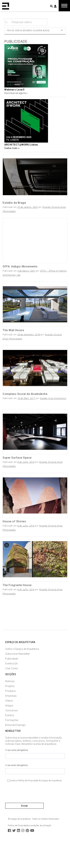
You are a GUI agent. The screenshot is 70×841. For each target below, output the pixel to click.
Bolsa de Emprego (15, 725)
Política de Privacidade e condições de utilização (29, 825)
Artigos (9, 705)
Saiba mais (11, 148)
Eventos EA (11, 663)
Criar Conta (11, 668)
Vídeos (9, 700)
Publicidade (11, 658)
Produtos (10, 691)
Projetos (10, 686)
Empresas (11, 695)
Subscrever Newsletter (17, 653)
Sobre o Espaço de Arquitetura (22, 649)
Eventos (9, 715)
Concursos (11, 710)
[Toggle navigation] (64, 5)
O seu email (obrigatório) (35, 769)
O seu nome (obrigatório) (35, 754)
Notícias (9, 681)
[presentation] (31, 794)
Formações (11, 720)
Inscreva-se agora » (16, 93)
